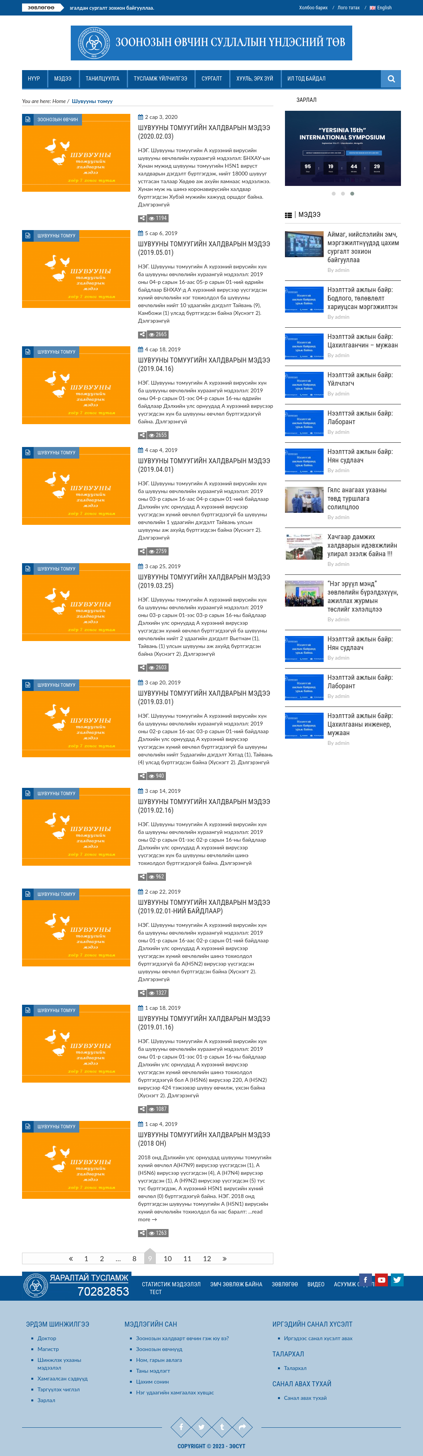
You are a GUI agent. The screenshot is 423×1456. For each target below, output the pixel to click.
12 (207, 1258)
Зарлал (46, 1400)
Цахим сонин (152, 1381)
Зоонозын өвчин (58, 119)
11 (187, 1258)
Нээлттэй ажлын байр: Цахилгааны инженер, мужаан (360, 714)
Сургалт (212, 82)
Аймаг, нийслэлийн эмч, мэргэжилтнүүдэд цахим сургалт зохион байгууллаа (363, 237)
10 (168, 1258)
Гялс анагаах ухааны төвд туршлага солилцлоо (357, 488)
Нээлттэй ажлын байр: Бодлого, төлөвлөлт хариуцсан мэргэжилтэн (362, 288)
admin (342, 260)
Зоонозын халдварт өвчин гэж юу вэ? (182, 1338)
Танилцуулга (103, 82)
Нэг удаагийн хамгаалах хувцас (175, 1392)
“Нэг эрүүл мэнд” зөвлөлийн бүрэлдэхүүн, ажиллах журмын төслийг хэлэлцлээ (362, 586)
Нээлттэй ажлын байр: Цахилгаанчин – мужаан (362, 331)
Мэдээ (63, 82)
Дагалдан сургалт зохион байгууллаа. (123, 8)
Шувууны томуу (56, 236)
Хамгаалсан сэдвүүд (63, 1378)
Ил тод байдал (307, 82)
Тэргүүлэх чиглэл (59, 1389)
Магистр (48, 1349)
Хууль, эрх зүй (255, 82)
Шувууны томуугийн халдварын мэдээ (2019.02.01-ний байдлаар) (204, 906)
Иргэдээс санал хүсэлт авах (318, 1338)
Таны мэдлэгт (153, 1370)
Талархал (295, 1368)
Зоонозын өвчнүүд (159, 1349)
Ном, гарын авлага (159, 1359)
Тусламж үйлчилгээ (161, 82)
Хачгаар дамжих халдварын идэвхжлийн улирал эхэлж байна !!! (362, 535)
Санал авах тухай (305, 1397)
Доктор (47, 1338)
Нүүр (34, 82)
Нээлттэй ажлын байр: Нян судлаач (360, 446)
